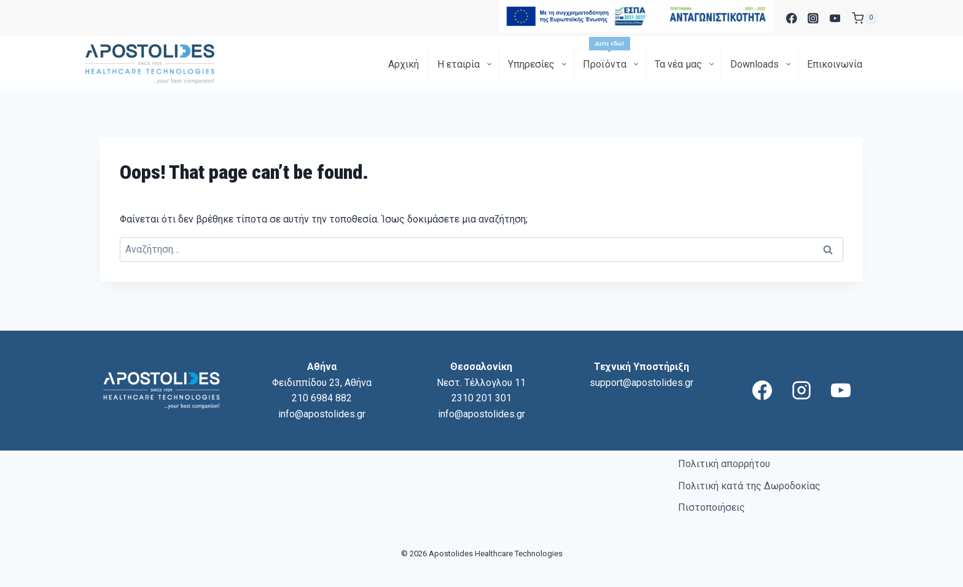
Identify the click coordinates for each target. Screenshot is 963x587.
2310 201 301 (481, 398)
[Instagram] (813, 18)
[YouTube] (835, 18)
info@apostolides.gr (321, 414)
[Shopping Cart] (865, 18)
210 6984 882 (322, 398)
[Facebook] (791, 18)
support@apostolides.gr (641, 382)
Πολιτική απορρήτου (724, 464)
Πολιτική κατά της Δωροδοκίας (749, 486)
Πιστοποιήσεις (711, 507)
